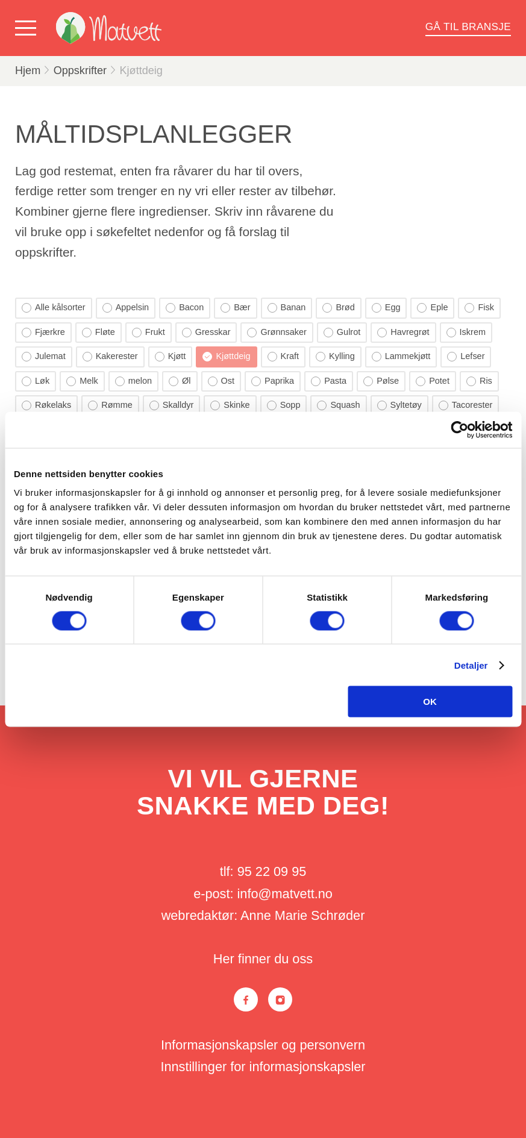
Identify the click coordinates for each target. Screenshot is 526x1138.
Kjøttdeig (141, 70)
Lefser (465, 356)
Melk (82, 381)
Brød (338, 307)
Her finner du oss (263, 958)
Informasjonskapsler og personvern (263, 1044)
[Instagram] (280, 999)
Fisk (479, 307)
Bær (235, 307)
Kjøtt (170, 356)
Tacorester (466, 405)
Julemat (44, 356)
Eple (432, 307)
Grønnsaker (276, 332)
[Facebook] (246, 999)
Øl (179, 381)
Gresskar (206, 332)
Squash (338, 405)
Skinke (229, 405)
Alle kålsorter (54, 307)
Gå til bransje (468, 26)
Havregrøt (403, 332)
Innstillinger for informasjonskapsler (262, 1066)
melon (133, 381)
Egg (386, 307)
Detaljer (471, 665)
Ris (479, 381)
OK (430, 701)
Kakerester (110, 356)
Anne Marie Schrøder (302, 915)
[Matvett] (108, 28)
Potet (432, 381)
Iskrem (466, 332)
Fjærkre (43, 332)
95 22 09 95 (272, 871)
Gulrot (342, 332)
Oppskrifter (80, 70)
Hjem (27, 70)
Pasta (328, 381)
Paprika (272, 381)
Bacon (185, 307)
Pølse (381, 381)
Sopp (284, 405)
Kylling (335, 356)
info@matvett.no (285, 893)
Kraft (283, 356)
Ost (221, 381)
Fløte (98, 332)
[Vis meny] (28, 28)
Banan (287, 307)
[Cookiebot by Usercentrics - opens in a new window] (459, 429)
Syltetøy (399, 405)
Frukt (148, 332)
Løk (35, 381)
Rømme (110, 405)
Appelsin (125, 307)
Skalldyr (171, 405)
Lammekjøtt (401, 356)
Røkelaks (46, 405)
